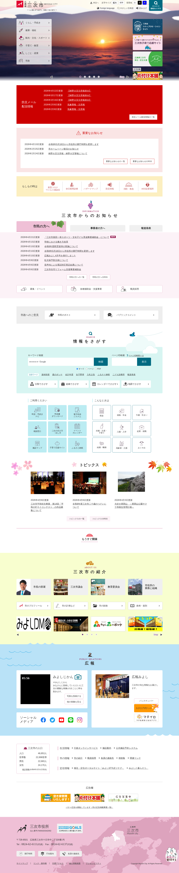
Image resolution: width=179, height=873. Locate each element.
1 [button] (80, 77)
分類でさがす (41, 384)
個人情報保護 (74, 863)
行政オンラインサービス (86, 748)
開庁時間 (28, 854)
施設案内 (106, 748)
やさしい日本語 (126, 8)
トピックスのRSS (100, 519)
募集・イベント (37, 289)
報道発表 (146, 228)
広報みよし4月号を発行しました (60, 255)
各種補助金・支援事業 (91, 289)
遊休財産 (46, 374)
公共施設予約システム (127, 748)
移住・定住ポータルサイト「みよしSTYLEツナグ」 (99, 768)
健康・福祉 (30, 30)
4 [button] (94, 77)
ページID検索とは (136, 355)
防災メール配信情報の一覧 (143, 117)
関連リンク (135, 758)
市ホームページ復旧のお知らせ (63, 149)
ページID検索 (118, 355)
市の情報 (64, 758)
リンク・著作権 (40, 863)
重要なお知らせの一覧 (115, 161)
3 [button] (89, 77)
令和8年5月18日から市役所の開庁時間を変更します (73, 144)
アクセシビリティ (93, 863)
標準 (121, 3)
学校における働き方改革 (56, 242)
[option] (89, 45)
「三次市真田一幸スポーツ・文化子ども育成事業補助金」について (76, 237)
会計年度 (69, 374)
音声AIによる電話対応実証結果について (63, 265)
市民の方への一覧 (76, 277)
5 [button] (99, 77)
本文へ (96, 3)
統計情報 (25, 769)
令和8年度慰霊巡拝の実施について (61, 246)
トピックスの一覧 (76, 519)
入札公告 (91, 374)
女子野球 (80, 374)
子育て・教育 (31, 45)
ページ (91, 369)
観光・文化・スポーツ (36, 38)
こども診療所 (118, 374)
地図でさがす (134, 384)
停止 (122, 77)
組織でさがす (72, 384)
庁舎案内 (50, 854)
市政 (27, 61)
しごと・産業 (31, 53)
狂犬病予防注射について (56, 260)
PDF (99, 369)
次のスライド (127, 77)
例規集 (122, 758)
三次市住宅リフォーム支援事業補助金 (62, 269)
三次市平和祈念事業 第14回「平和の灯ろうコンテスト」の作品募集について (47, 507)
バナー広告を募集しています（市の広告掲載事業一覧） (89, 807)
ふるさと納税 (104, 374)
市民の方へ (41, 226)
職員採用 (134, 289)
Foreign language (107, 8)
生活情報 (64, 748)
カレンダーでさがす (107, 384)
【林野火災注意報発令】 (79, 91)
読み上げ (143, 8)
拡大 (115, 3)
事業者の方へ (97, 228)
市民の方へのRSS (100, 277)
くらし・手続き (33, 23)
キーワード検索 (35, 355)
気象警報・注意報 (76, 104)
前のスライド (51, 77)
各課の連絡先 (107, 758)
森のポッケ (57, 374)
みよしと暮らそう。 (138, 768)
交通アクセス (58, 863)
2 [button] (85, 77)
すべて (81, 369)
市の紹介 (78, 758)
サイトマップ (22, 863)
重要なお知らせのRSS (142, 161)
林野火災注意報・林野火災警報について (67, 153)
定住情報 (64, 768)
